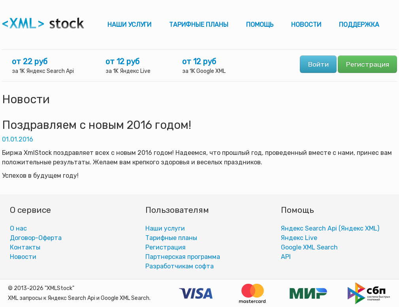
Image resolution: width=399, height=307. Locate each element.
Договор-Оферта (36, 238)
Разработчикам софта (179, 266)
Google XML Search (309, 247)
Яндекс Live (299, 238)
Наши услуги (129, 24)
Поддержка (359, 24)
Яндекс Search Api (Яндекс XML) (330, 228)
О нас (18, 228)
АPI (286, 256)
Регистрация (367, 64)
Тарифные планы (198, 24)
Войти (318, 64)
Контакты (25, 247)
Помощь (259, 24)
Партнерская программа (182, 256)
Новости (306, 24)
